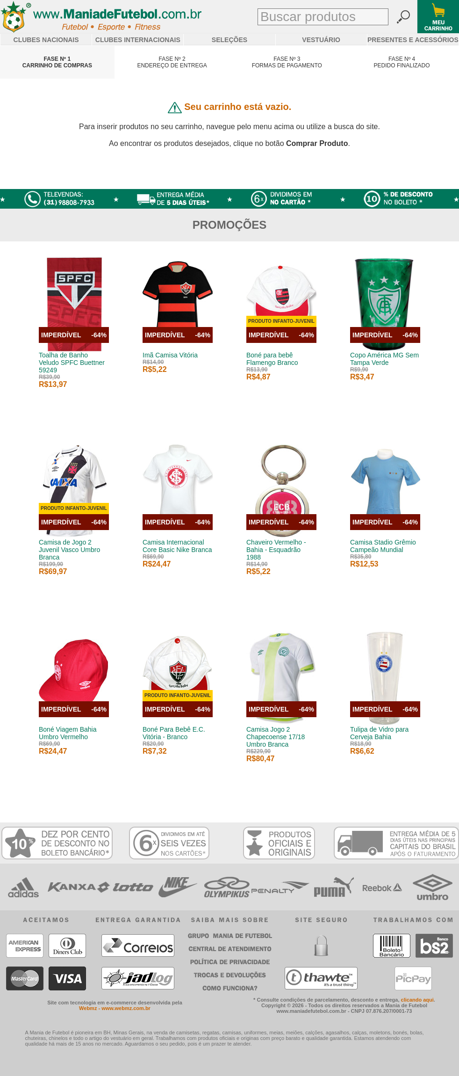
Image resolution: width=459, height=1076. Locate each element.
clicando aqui (417, 1000)
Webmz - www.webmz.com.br (115, 1008)
